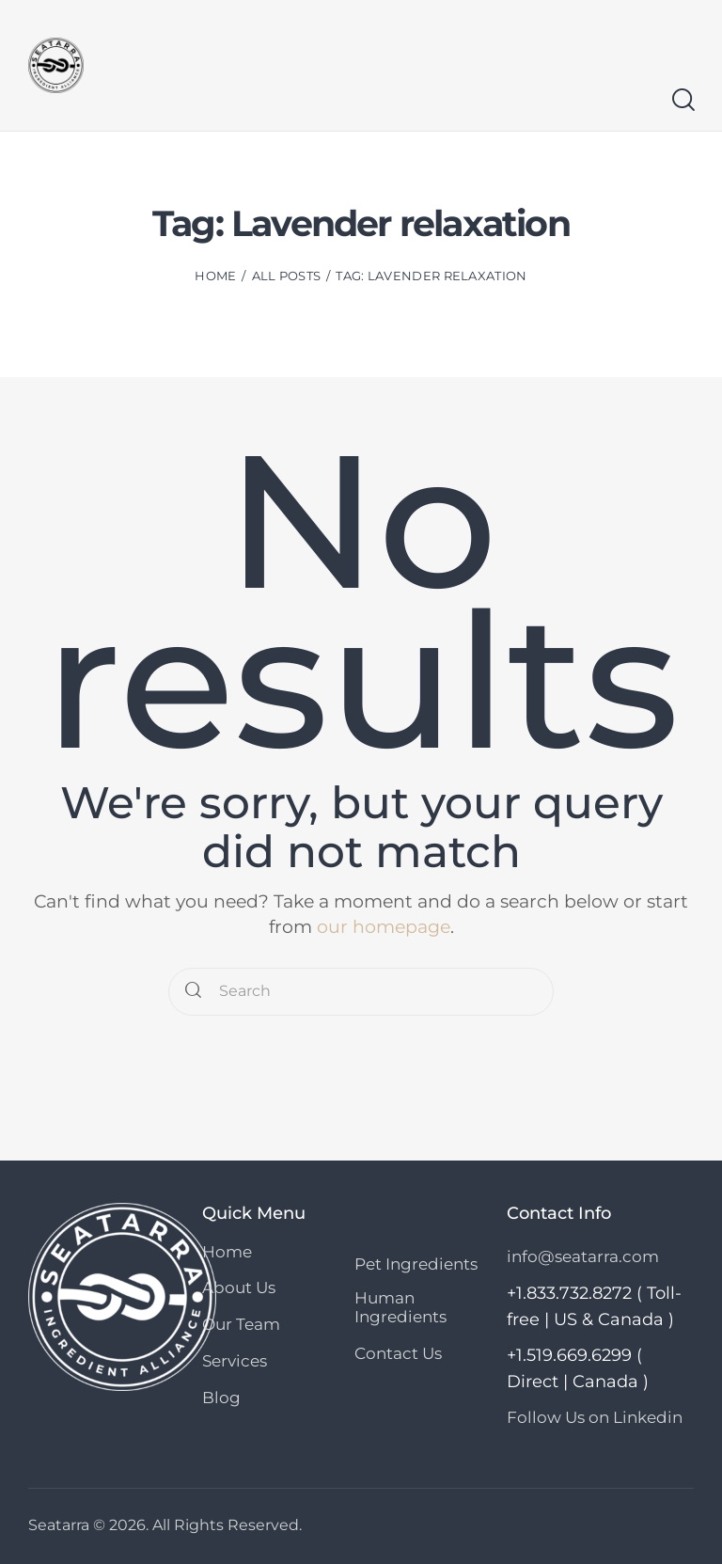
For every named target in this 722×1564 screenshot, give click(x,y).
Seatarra (58, 1524)
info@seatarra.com (583, 1256)
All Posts (287, 275)
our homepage (383, 927)
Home (215, 275)
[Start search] (682, 100)
